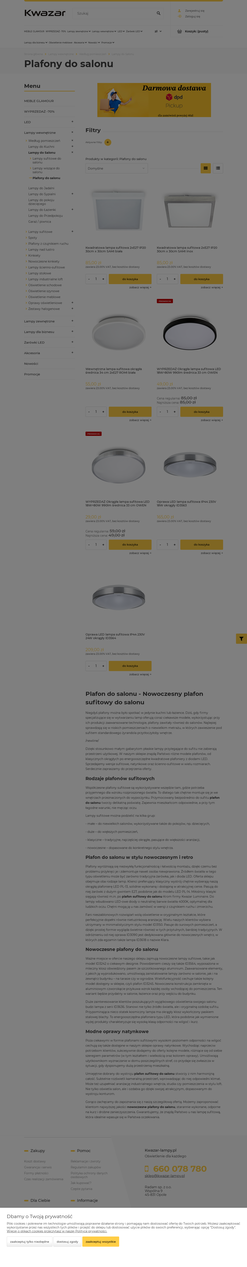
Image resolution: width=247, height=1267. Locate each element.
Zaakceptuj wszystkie (101, 1241)
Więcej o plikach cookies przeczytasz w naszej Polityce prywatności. (57, 1231)
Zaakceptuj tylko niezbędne (29, 1241)
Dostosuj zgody (67, 1241)
